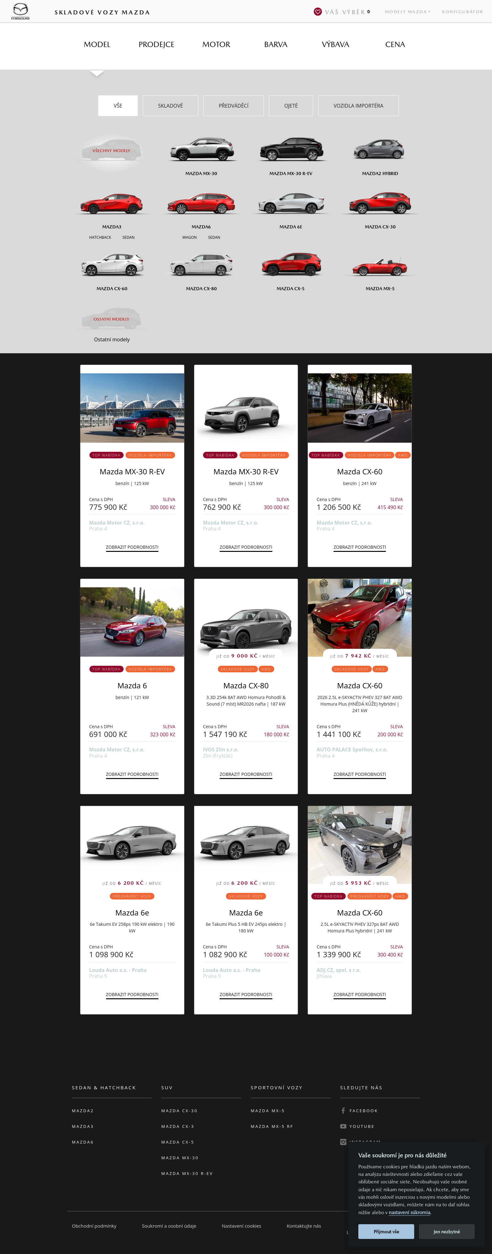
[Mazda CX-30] (380, 205)
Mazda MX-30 (180, 1158)
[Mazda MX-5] (380, 267)
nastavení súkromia (409, 1212)
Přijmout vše (386, 1231)
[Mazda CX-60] (112, 267)
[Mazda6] (201, 205)
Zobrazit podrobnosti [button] (132, 547)
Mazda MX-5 (268, 1110)
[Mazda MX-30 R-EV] (291, 151)
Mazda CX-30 (179, 1110)
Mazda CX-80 (246, 685)
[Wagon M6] (189, 236)
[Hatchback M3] (100, 236)
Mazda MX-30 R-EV (132, 471)
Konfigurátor (463, 11)
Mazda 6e (132, 912)
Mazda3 (83, 1126)
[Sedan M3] (128, 236)
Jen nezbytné (447, 1231)
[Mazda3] (112, 205)
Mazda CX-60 (359, 471)
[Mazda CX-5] (291, 267)
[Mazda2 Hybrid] (380, 151)
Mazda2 (83, 1110)
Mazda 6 (132, 685)
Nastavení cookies (241, 1226)
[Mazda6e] (291, 205)
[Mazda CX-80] (201, 267)
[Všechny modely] (112, 146)
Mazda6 (83, 1142)
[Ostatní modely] (112, 319)
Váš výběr (343, 12)
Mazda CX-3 (178, 1126)
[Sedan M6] (213, 236)
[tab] (97, 45)
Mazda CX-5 (178, 1142)
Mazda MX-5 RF (272, 1126)
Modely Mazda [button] (406, 11)
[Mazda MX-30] (201, 151)
